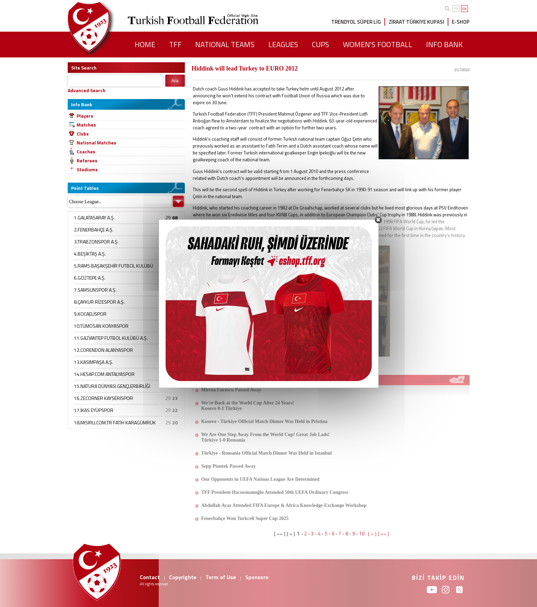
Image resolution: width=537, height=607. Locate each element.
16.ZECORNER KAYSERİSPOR (103, 398)
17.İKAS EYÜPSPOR (93, 410)
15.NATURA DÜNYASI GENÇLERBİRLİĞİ (112, 386)
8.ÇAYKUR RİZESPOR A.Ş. (99, 301)
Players (85, 115)
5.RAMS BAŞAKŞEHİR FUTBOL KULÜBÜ (113, 265)
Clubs (83, 133)
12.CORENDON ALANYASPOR (103, 350)
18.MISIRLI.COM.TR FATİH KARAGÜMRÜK (115, 422)
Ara (175, 80)
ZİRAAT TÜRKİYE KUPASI (416, 22)
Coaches (86, 151)
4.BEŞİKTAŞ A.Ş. (90, 253)
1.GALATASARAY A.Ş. (94, 217)
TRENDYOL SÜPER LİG (356, 22)
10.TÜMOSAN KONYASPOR (101, 325)
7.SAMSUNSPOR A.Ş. (95, 289)
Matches (86, 124)
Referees (87, 160)
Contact (150, 577)
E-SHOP (461, 22)
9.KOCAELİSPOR (90, 313)
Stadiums (87, 169)
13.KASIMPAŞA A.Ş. (93, 362)
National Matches (96, 142)
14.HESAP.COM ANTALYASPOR (104, 374)
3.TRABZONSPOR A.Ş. (96, 241)
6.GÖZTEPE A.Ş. (89, 277)
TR (456, 8)
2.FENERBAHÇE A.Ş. (93, 229)
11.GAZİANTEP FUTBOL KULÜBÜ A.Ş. (111, 338)
